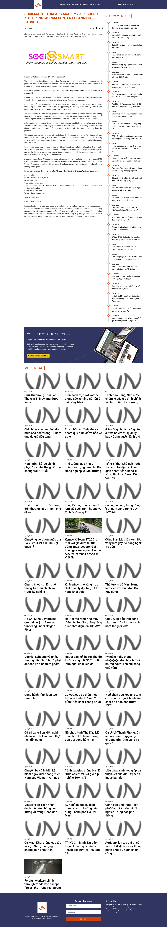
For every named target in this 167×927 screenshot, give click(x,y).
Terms (33, 918)
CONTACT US (95, 5)
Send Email (33, 180)
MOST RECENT (72, 5)
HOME (62, 5)
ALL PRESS (84, 5)
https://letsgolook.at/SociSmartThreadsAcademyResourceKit (75, 171)
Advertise (49, 918)
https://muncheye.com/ (40, 193)
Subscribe (83, 919)
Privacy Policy (40, 918)
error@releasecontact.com (43, 211)
